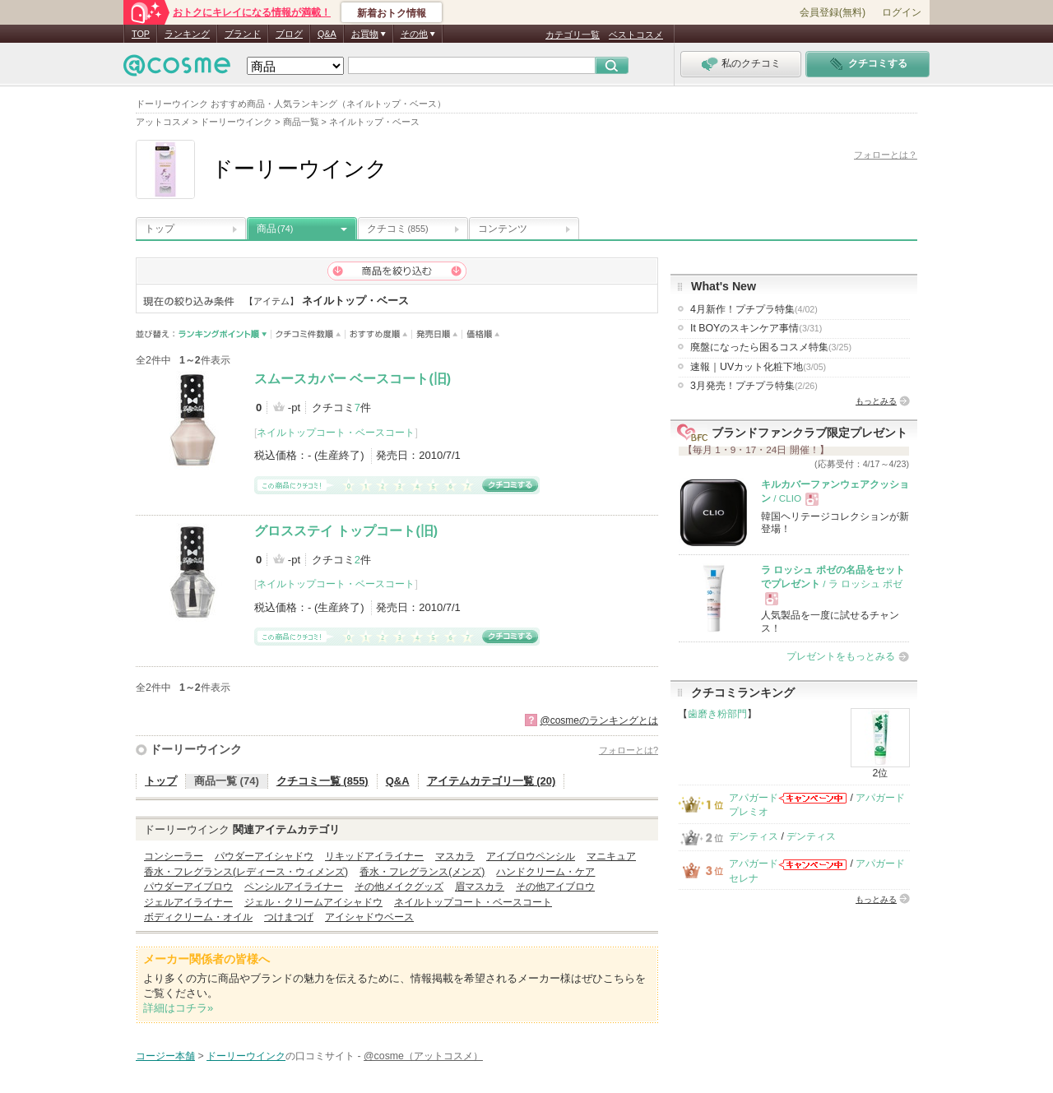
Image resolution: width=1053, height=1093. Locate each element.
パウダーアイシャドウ (264, 856)
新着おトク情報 (391, 13)
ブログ (289, 34)
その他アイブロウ (555, 886)
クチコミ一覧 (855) (322, 781)
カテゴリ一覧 (572, 34)
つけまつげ (288, 917)
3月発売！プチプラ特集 (754, 385)
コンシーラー (173, 856)
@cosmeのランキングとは (599, 720)
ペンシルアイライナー (293, 886)
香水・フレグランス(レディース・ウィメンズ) (246, 872)
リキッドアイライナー (374, 856)
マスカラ (455, 856)
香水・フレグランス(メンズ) (422, 872)
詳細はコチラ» (178, 1008)
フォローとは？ (885, 155)
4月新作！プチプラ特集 (754, 309)
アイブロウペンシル (530, 856)
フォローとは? (628, 750)
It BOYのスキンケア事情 (756, 328)
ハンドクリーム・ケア (545, 872)
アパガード (753, 798)
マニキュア (611, 856)
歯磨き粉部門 (717, 714)
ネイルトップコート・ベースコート (336, 432)
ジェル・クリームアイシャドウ (313, 902)
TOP (141, 34)
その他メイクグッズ (399, 886)
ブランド (243, 34)
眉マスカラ (479, 886)
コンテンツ (502, 228)
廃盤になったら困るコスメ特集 (770, 347)
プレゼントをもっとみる (840, 656)
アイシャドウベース (369, 917)
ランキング (187, 34)
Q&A (327, 34)
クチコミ (398, 228)
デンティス (753, 836)
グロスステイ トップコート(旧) (346, 531)
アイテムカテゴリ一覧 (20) (491, 781)
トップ (159, 228)
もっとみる (876, 400)
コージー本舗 (165, 1056)
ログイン (901, 12)
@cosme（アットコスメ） (423, 1056)
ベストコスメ (636, 34)
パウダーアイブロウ (188, 886)
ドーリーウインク (196, 749)
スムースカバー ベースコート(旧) (352, 379)
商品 (275, 228)
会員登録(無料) (832, 12)
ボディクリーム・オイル (198, 917)
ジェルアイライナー (188, 902)
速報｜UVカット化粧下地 (758, 367)
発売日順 (437, 334)
